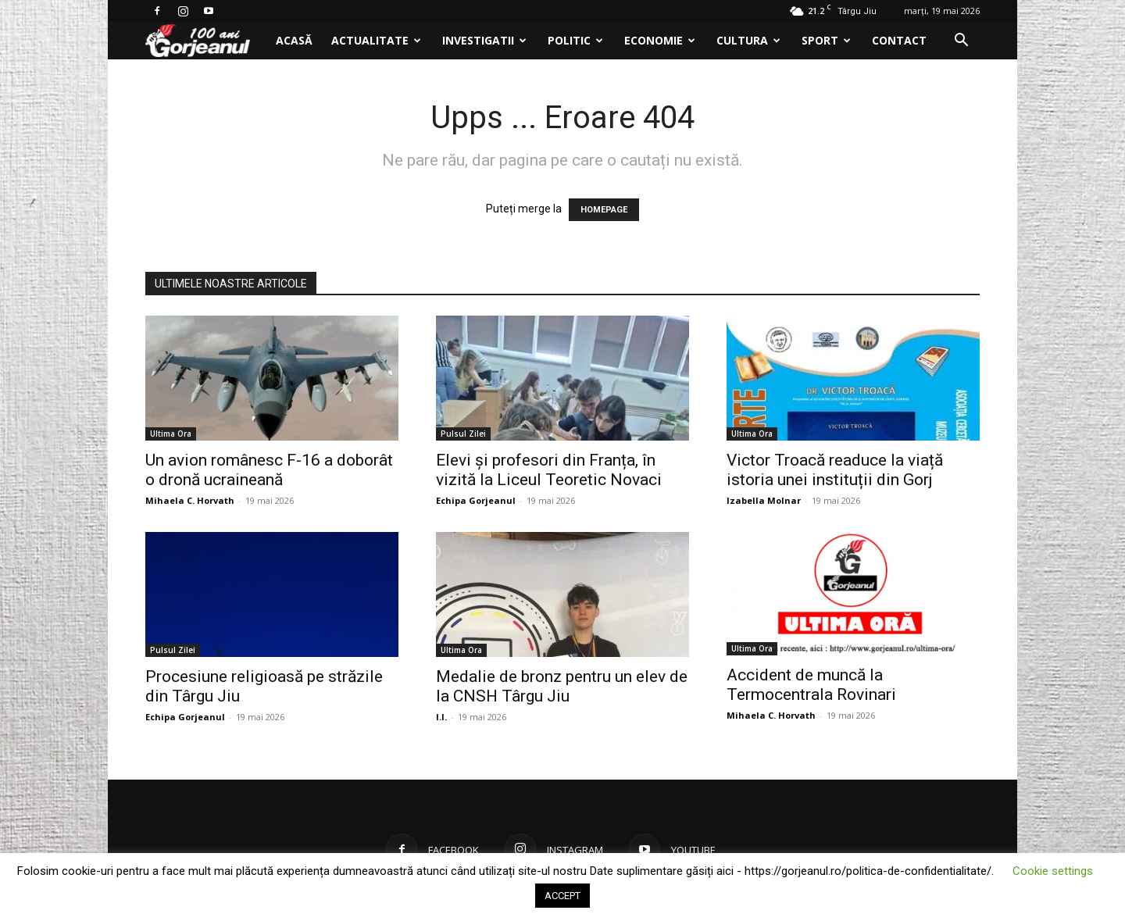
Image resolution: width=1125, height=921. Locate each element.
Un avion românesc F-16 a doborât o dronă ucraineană (269, 470)
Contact (899, 40)
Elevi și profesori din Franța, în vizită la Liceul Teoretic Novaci (549, 470)
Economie (659, 40)
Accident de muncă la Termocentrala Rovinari (811, 685)
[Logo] (205, 41)
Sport (826, 40)
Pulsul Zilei (463, 433)
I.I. (441, 717)
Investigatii (484, 40)
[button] (961, 41)
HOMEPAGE (603, 210)
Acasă (294, 40)
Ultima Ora (170, 433)
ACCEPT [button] (562, 895)
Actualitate (376, 40)
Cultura (748, 40)
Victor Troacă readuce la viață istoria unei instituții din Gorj (835, 470)
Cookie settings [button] (1052, 871)
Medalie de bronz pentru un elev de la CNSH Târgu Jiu (562, 686)
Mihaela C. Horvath (189, 500)
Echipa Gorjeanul (476, 500)
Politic (575, 40)
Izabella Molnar (764, 500)
